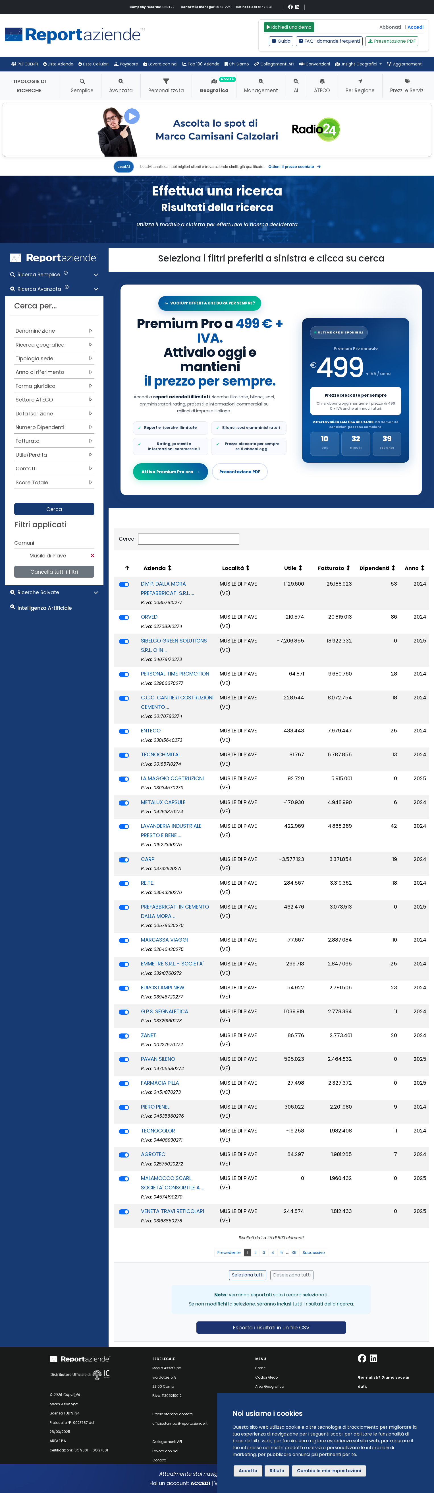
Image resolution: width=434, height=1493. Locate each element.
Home (260, 1368)
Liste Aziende (58, 64)
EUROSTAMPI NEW (162, 987)
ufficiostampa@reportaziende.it (179, 1423)
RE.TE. (147, 882)
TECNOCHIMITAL (160, 754)
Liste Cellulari (93, 64)
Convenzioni (314, 64)
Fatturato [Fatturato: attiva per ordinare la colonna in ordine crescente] (331, 568)
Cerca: (179, 539)
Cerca (54, 509)
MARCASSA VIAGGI (164, 939)
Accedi (415, 27)
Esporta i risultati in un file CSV (271, 1327)
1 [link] (247, 1252)
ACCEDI (200, 1483)
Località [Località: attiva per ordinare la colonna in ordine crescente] (233, 568)
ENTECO (151, 730)
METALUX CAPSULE (163, 802)
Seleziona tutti (247, 1275)
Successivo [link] (314, 1252)
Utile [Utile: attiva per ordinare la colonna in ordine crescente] (290, 568)
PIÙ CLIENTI (24, 64)
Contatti (159, 1460)
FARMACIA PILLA (160, 1082)
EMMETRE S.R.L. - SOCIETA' (172, 963)
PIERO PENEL (155, 1106)
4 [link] (272, 1252)
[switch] (124, 584)
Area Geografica (269, 1386)
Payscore (126, 64)
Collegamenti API (274, 64)
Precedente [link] (229, 1252)
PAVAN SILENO (158, 1058)
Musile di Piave (48, 555)
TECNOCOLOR (158, 1130)
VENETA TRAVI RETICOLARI (172, 1211)
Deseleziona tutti (292, 1275)
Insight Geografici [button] (356, 64)
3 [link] (264, 1252)
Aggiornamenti (405, 64)
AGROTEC (153, 1154)
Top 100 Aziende (200, 64)
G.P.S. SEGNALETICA (164, 1011)
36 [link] (294, 1252)
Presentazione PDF (392, 41)
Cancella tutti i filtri (54, 571)
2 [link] (255, 1252)
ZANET (148, 1035)
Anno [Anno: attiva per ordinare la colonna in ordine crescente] (412, 568)
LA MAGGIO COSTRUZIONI (172, 778)
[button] (54, 276)
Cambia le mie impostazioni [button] (329, 1471)
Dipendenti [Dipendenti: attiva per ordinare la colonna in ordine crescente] (374, 568)
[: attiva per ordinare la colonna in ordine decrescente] (126, 568)
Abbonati (390, 27)
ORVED (149, 616)
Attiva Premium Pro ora (171, 471)
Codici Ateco (266, 1377)
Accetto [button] (248, 1471)
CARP (147, 859)
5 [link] (282, 1252)
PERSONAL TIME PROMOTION (175, 673)
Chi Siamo (237, 64)
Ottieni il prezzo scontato (294, 166)
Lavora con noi (160, 64)
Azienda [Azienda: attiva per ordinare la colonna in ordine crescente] (155, 568)
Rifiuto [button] (277, 1471)
